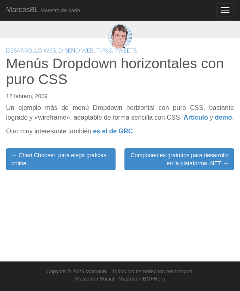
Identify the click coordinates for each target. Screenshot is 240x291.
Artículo (195, 117)
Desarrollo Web (31, 50)
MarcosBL (43, 10)
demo (223, 117)
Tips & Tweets (116, 50)
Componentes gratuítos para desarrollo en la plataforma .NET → (180, 159)
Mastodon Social (94, 279)
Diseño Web (76, 50)
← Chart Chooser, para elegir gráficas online (58, 159)
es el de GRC (113, 131)
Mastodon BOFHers (141, 279)
